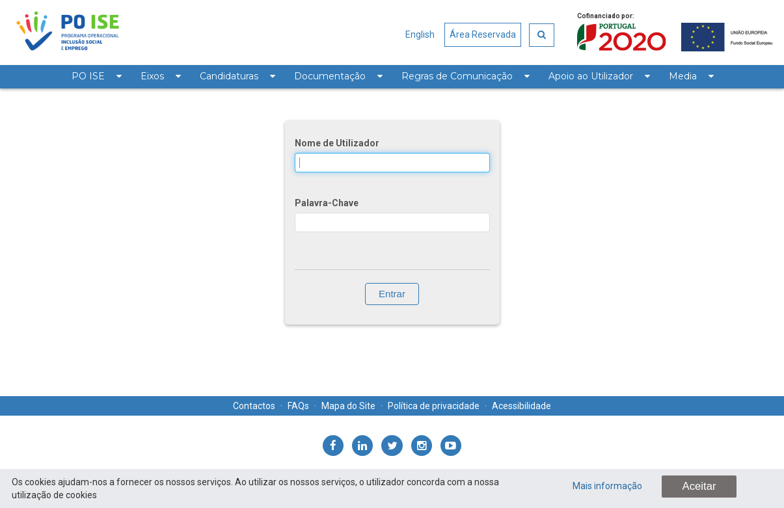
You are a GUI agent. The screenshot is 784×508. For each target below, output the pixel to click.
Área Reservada (483, 34)
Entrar (392, 293)
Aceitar (699, 486)
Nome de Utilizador (337, 143)
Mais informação (607, 486)
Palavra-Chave (326, 203)
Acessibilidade (521, 406)
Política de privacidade (434, 406)
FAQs (298, 406)
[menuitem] (96, 76)
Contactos (254, 406)
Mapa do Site (348, 406)
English (420, 34)
